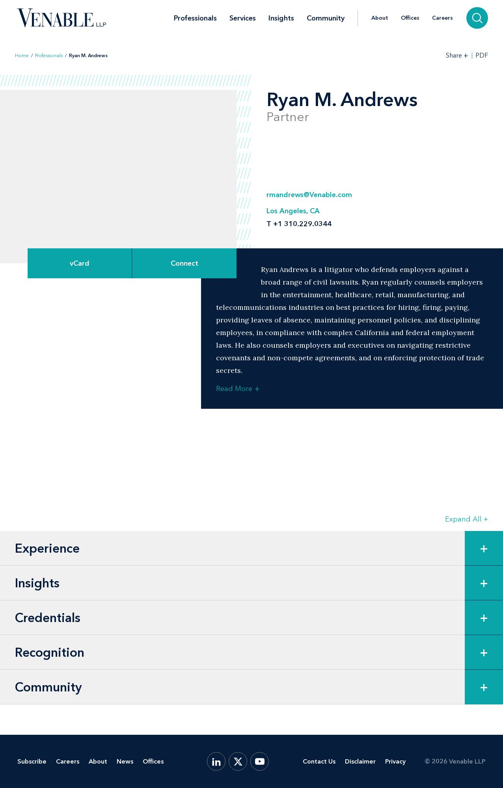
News (125, 761)
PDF (481, 55)
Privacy (395, 761)
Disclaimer (360, 761)
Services (242, 18)
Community (326, 18)
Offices (410, 18)
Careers (442, 18)
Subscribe (32, 761)
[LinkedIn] (216, 761)
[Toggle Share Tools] (457, 55)
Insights (281, 18)
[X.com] (238, 761)
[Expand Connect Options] (184, 263)
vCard (79, 263)
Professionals (195, 18)
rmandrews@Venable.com (309, 194)
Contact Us (319, 761)
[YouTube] (259, 761)
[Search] (477, 18)
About (379, 18)
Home (22, 55)
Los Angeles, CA (293, 211)
